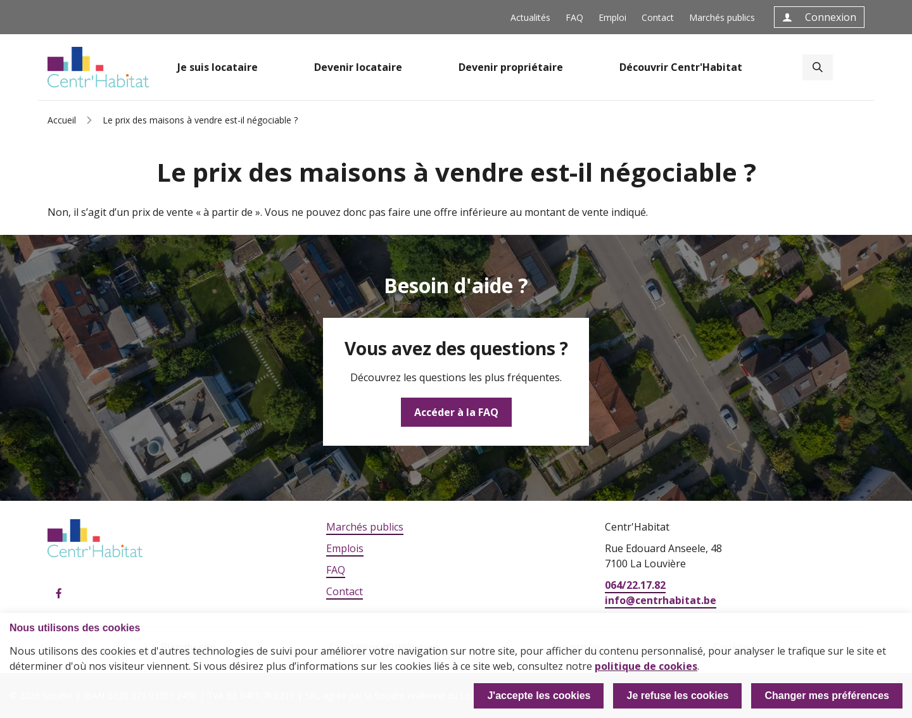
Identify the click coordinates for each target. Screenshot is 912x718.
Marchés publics (722, 17)
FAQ (574, 17)
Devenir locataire (358, 67)
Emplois (345, 548)
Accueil (62, 120)
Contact (658, 17)
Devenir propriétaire (511, 67)
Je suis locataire (217, 67)
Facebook (59, 593)
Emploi (612, 17)
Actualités (530, 17)
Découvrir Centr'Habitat (680, 67)
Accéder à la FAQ (456, 412)
